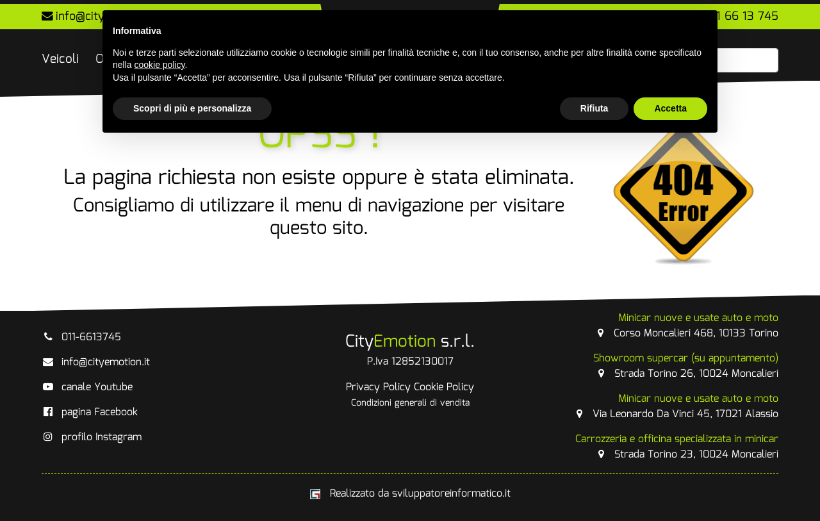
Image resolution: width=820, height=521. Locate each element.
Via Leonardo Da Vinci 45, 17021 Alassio (675, 406)
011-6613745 (81, 337)
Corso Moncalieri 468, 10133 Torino (686, 326)
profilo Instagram (92, 437)
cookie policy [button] (159, 65)
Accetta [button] (670, 108)
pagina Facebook (90, 412)
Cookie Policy (444, 387)
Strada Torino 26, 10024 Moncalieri (685, 366)
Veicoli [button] (60, 59)
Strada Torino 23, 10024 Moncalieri (676, 447)
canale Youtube (87, 387)
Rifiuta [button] (594, 108)
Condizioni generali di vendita (410, 403)
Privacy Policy (378, 387)
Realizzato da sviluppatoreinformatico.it (410, 494)
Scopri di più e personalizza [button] (192, 108)
